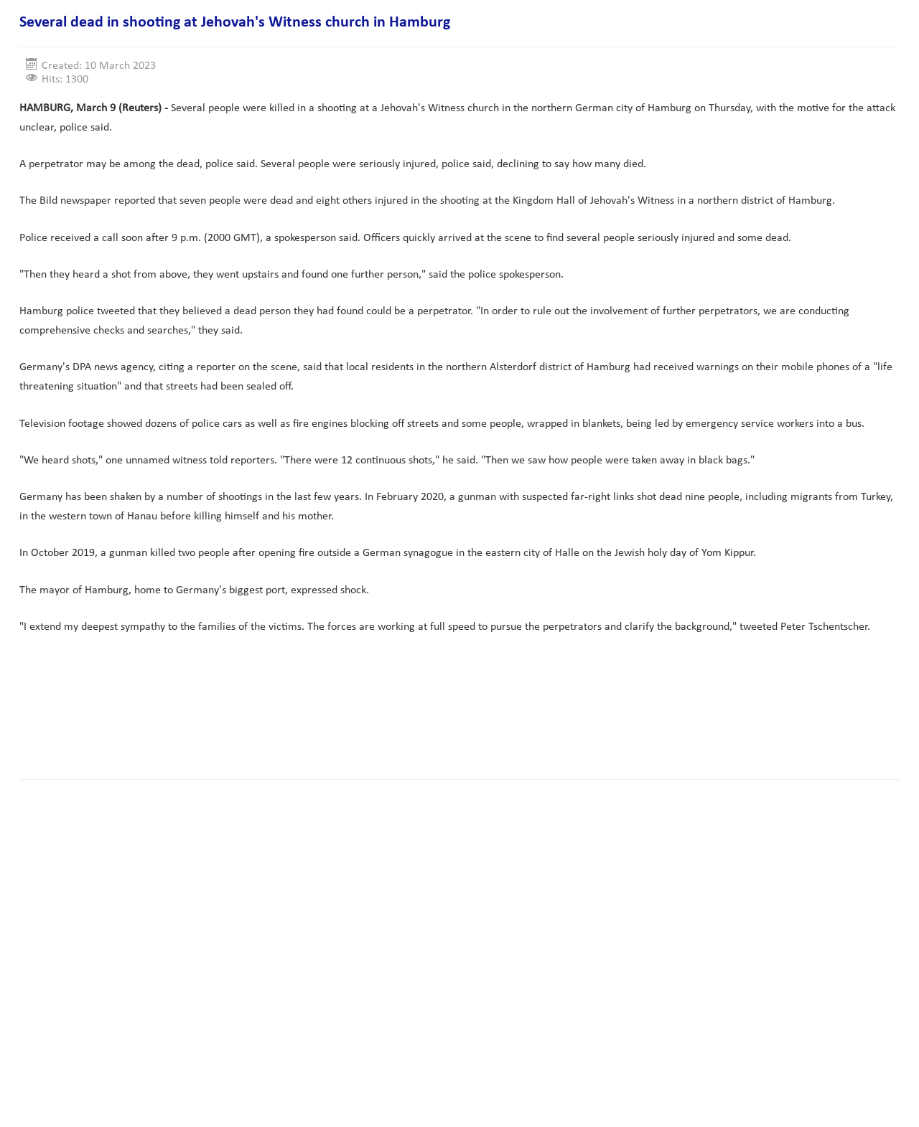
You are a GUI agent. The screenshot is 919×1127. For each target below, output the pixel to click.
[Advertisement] (280, 723)
